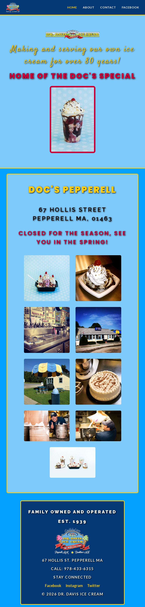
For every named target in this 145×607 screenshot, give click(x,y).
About (88, 7)
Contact (108, 7)
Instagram (74, 585)
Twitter (93, 585)
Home (72, 7)
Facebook (130, 7)
